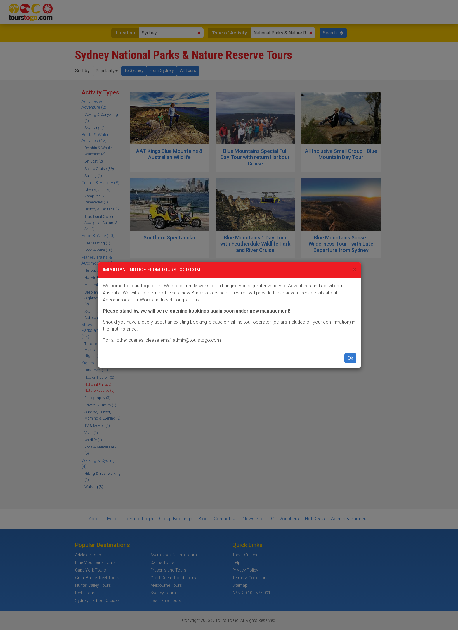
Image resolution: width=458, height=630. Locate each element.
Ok (350, 358)
